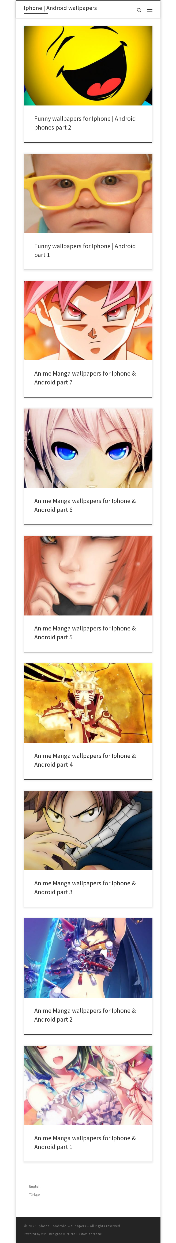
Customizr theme (89, 1234)
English (34, 1186)
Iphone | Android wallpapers (62, 1226)
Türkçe (34, 1194)
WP (43, 1234)
